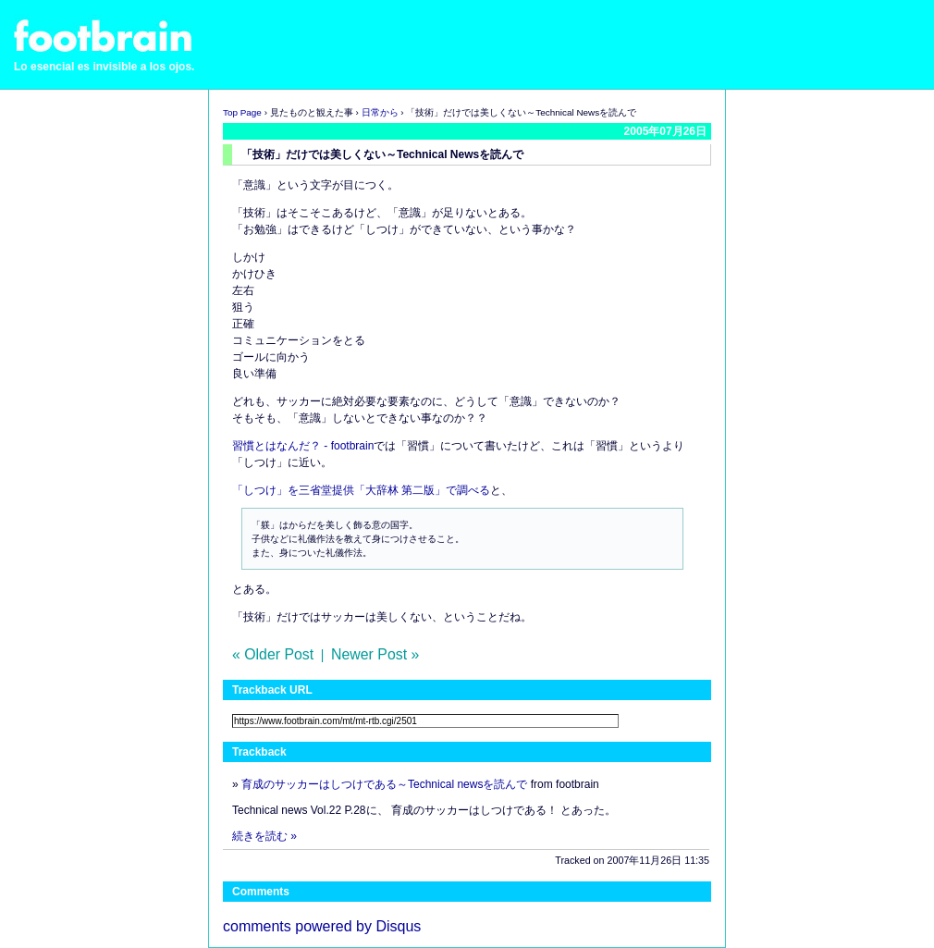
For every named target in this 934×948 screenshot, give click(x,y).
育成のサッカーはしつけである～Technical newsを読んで (384, 784)
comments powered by (322, 926)
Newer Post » (375, 654)
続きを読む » (264, 836)
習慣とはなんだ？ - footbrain (303, 445)
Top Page (242, 112)
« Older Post (272, 654)
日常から (380, 112)
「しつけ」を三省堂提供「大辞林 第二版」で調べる (361, 490)
